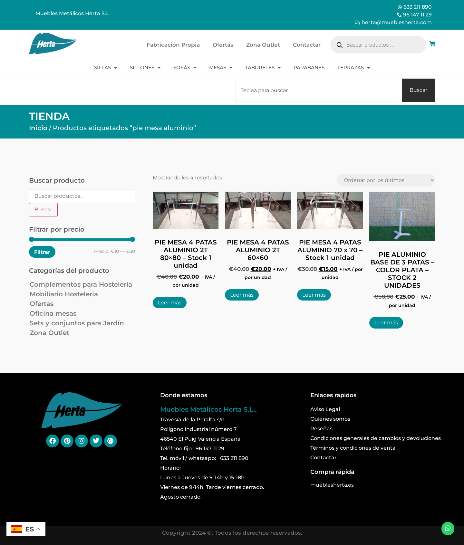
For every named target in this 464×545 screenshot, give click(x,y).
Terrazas (353, 67)
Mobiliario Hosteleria (64, 294)
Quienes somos (330, 419)
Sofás (184, 67)
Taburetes (263, 67)
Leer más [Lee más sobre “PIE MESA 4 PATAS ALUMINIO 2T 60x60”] (242, 295)
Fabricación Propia (173, 45)
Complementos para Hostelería (81, 284)
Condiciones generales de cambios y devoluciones (375, 438)
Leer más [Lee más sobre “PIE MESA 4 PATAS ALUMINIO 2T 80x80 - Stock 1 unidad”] (169, 303)
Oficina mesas (53, 313)
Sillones (145, 67)
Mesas (220, 67)
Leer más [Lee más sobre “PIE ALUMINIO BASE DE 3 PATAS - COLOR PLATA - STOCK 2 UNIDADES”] (386, 323)
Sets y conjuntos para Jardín (77, 323)
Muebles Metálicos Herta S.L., (208, 409)
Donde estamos (183, 395)
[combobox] (317, 90)
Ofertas (223, 45)
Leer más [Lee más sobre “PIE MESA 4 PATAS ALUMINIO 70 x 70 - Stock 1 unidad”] (314, 295)
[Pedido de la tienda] (386, 180)
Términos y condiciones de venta (353, 448)
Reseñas (321, 428)
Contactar (307, 45)
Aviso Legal (325, 409)
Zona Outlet (263, 45)
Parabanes (309, 67)
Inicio (38, 128)
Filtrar (42, 252)
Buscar (43, 209)
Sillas (105, 67)
